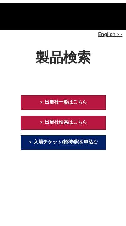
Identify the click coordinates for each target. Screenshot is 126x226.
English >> (110, 34)
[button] (63, 102)
